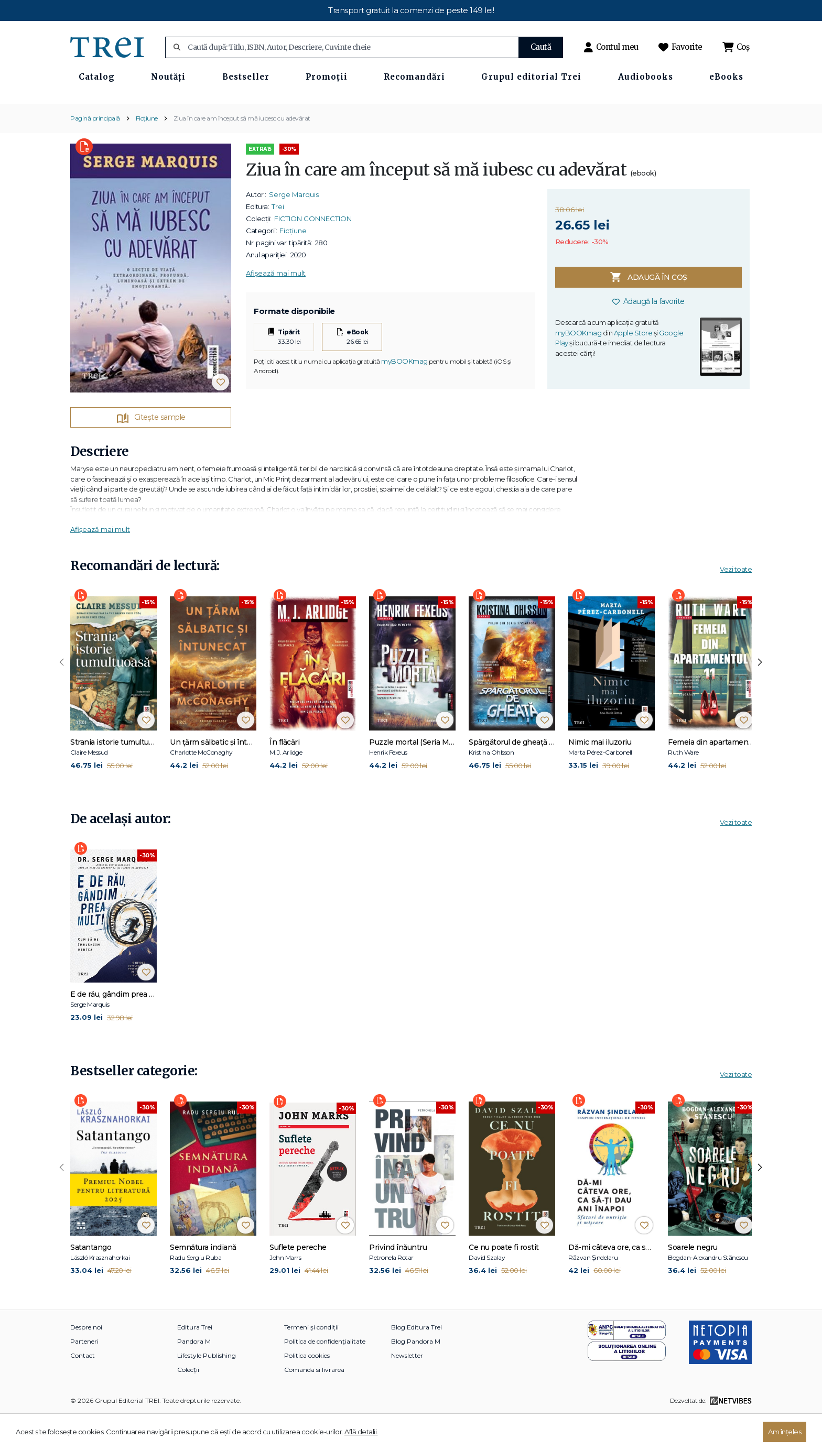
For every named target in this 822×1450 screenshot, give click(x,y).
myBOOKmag (404, 395)
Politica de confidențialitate (324, 1376)
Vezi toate (736, 603)
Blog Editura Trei (416, 1362)
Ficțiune (147, 152)
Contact (82, 1390)
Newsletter (407, 1390)
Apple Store (633, 367)
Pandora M (194, 1376)
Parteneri (84, 1376)
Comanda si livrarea (314, 1404)
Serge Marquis (294, 229)
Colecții (188, 1404)
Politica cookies (307, 1390)
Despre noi (86, 1362)
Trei (278, 241)
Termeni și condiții (311, 1362)
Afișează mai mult (276, 307)
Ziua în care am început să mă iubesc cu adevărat (242, 152)
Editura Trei (194, 1362)
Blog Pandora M (415, 1376)
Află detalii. (361, 1431)
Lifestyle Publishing (206, 1390)
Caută (541, 47)
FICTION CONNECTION (313, 253)
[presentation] (61, 697)
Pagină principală (95, 152)
